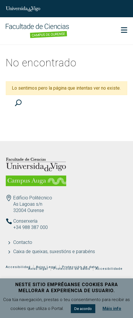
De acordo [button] (83, 309)
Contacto (22, 242)
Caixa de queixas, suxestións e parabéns (54, 251)
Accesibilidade (109, 269)
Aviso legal (38, 269)
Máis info (111, 308)
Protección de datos (71, 269)
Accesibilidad (18, 267)
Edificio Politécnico (32, 198)
